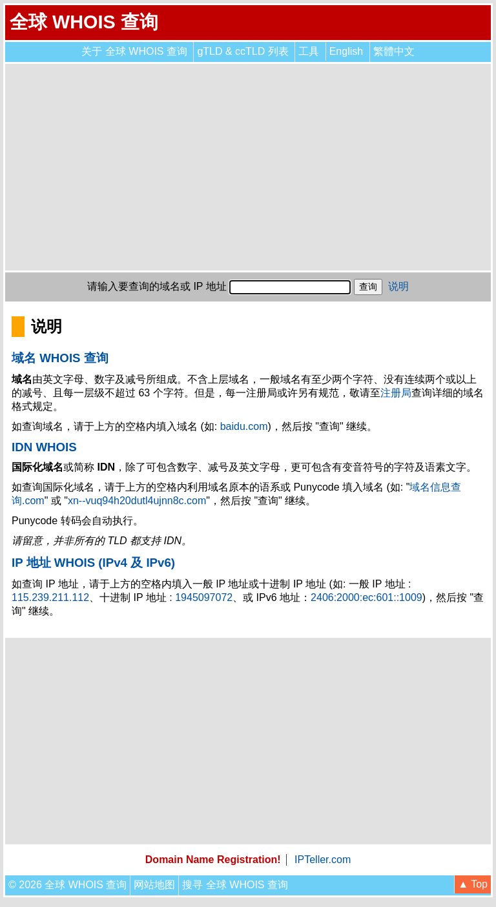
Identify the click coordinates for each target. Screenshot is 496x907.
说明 (398, 286)
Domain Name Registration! (213, 859)
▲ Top (473, 884)
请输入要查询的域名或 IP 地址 (157, 286)
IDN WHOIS (44, 447)
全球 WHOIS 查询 (84, 22)
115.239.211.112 (50, 597)
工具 (308, 51)
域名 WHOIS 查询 (60, 358)
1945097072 (203, 597)
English (346, 51)
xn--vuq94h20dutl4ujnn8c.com (137, 500)
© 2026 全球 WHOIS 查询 (67, 884)
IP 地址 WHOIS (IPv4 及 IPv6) (93, 562)
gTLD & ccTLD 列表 (242, 51)
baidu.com (244, 426)
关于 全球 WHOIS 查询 (134, 51)
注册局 (395, 392)
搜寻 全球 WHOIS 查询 (235, 884)
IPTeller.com (322, 859)
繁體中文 (394, 51)
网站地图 (154, 884)
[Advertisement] (248, 167)
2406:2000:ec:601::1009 (366, 597)
